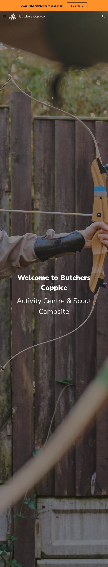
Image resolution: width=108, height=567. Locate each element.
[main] (54, 294)
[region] (54, 5)
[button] (4, 16)
